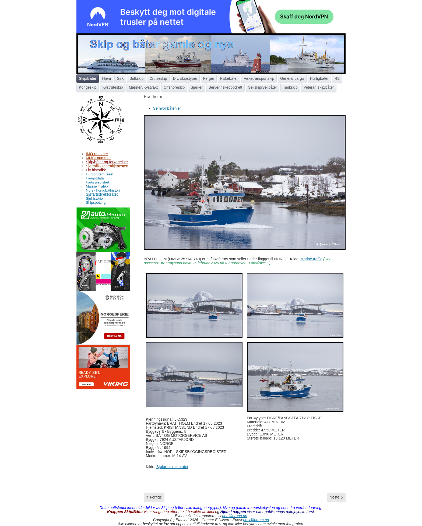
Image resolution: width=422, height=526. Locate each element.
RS (337, 78)
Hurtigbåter (319, 78)
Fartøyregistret (97, 182)
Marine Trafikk (97, 186)
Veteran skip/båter (319, 87)
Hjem (106, 78)
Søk (120, 78)
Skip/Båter (87, 78)
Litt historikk (96, 170)
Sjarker (196, 87)
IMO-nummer (97, 154)
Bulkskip (136, 78)
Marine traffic (311, 259)
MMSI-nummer (98, 158)
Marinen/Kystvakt (143, 87)
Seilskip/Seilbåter (262, 87)
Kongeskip (87, 87)
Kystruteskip (112, 87)
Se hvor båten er (167, 108)
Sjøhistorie (94, 198)
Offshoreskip (174, 87)
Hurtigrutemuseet (99, 174)
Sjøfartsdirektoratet (102, 194)
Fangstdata (95, 178)
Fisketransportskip (259, 78)
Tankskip (290, 87)
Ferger (208, 78)
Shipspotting (95, 202)
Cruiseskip (158, 78)
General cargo (292, 78)
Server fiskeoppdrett (225, 87)
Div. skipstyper (185, 78)
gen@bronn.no (234, 516)
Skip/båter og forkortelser (107, 162)
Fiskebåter (229, 78)
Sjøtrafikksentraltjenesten (107, 166)
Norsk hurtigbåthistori (103, 190)
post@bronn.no (256, 520)
